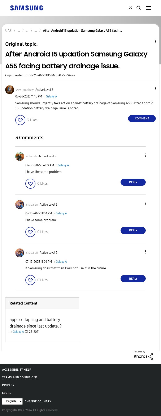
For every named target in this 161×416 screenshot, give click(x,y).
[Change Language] (12, 401)
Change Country (38, 401)
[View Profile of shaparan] (32, 204)
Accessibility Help (16, 369)
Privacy (8, 385)
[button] (148, 88)
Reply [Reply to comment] (133, 182)
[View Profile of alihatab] (31, 156)
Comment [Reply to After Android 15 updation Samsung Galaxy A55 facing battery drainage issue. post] (142, 118)
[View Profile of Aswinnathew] (25, 90)
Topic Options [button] (148, 41)
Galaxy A (51, 96)
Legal (6, 393)
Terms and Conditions (20, 377)
